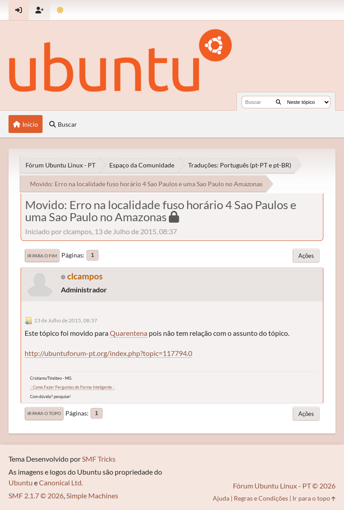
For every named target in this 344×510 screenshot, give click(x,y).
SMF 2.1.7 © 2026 (36, 495)
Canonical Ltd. (61, 482)
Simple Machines (92, 495)
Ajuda (221, 498)
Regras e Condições (261, 498)
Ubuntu (21, 482)
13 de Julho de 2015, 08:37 (65, 320)
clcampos (85, 276)
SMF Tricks (99, 458)
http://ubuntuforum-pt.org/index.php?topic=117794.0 (108, 353)
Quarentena (128, 333)
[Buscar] (278, 102)
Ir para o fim (42, 255)
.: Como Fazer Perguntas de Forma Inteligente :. (72, 387)
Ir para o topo (44, 413)
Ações (306, 255)
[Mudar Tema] (60, 10)
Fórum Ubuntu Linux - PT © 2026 (284, 485)
